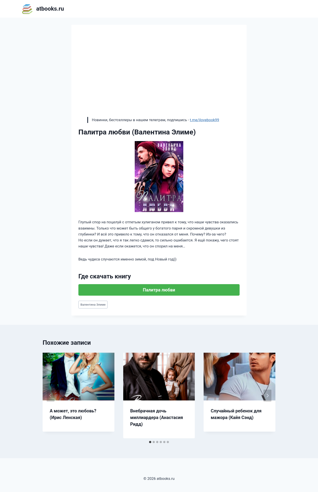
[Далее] (267, 396)
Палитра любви (159, 290)
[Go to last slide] (51, 396)
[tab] (150, 442)
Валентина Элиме (93, 304)
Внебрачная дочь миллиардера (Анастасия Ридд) (156, 417)
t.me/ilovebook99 (204, 120)
